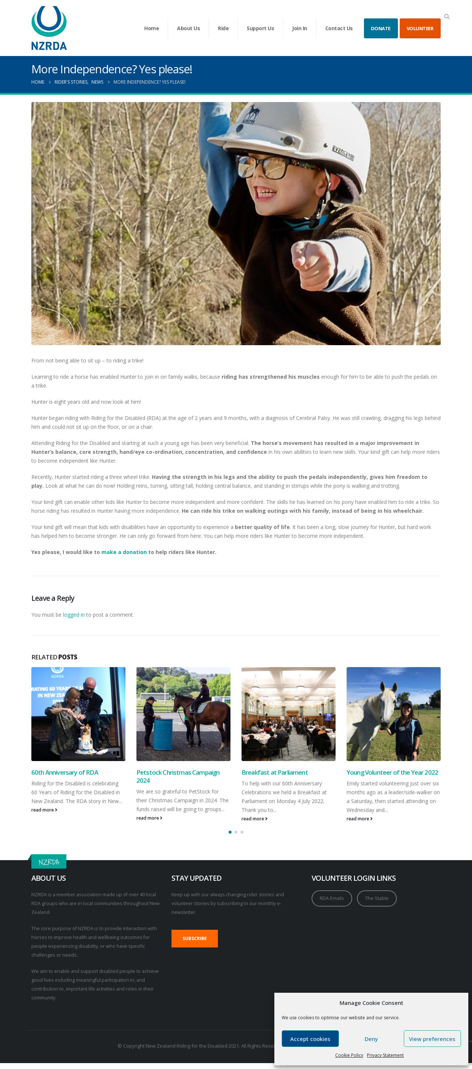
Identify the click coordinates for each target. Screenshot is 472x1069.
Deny (371, 1038)
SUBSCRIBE (195, 938)
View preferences (432, 1038)
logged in (74, 614)
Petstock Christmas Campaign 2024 (177, 776)
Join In (299, 28)
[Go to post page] (78, 714)
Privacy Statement (385, 1055)
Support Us (260, 28)
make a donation (124, 551)
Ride (223, 28)
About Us (188, 28)
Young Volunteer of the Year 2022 (392, 772)
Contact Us (339, 28)
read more (44, 810)
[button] (447, 16)
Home (151, 28)
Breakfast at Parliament (275, 772)
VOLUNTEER (420, 28)
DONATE (381, 28)
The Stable (377, 898)
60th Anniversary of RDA (64, 772)
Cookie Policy (349, 1055)
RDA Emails (332, 898)
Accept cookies (310, 1038)
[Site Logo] (49, 28)
